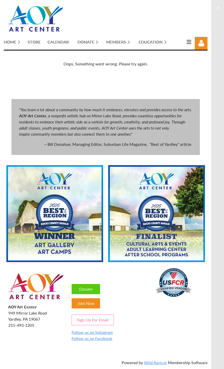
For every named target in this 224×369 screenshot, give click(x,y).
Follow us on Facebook (92, 338)
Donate (85, 289)
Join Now (85, 303)
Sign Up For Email (92, 319)
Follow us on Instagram (92, 332)
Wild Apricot (155, 362)
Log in (201, 43)
